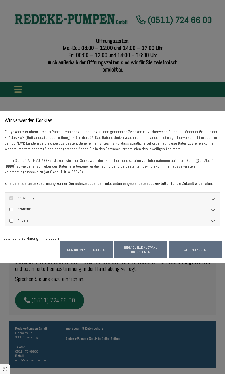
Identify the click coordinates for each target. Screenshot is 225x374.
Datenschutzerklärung (20, 238)
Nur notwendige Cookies (86, 250)
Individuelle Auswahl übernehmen (140, 249)
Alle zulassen (195, 250)
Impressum (50, 238)
